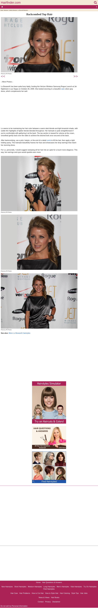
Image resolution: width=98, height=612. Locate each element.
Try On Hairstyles (90, 587)
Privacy (48, 602)
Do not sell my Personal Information (14, 606)
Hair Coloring (65, 593)
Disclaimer (56, 602)
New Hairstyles (7, 587)
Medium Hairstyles (35, 587)
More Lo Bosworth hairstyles (19, 333)
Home (2, 10)
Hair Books (55, 597)
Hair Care (14, 593)
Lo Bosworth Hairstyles (23, 10)
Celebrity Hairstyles (13, 10)
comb (49, 140)
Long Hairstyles (49, 587)
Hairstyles (6, 10)
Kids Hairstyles (76, 587)
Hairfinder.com (11, 2)
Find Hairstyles (49, 589)
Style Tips (75, 593)
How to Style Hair (51, 593)
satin (63, 89)
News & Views (44, 597)
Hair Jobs (84, 593)
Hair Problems (24, 593)
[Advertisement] (39, 110)
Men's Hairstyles (63, 587)
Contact (41, 602)
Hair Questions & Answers (52, 582)
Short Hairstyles (20, 587)
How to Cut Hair (38, 593)
